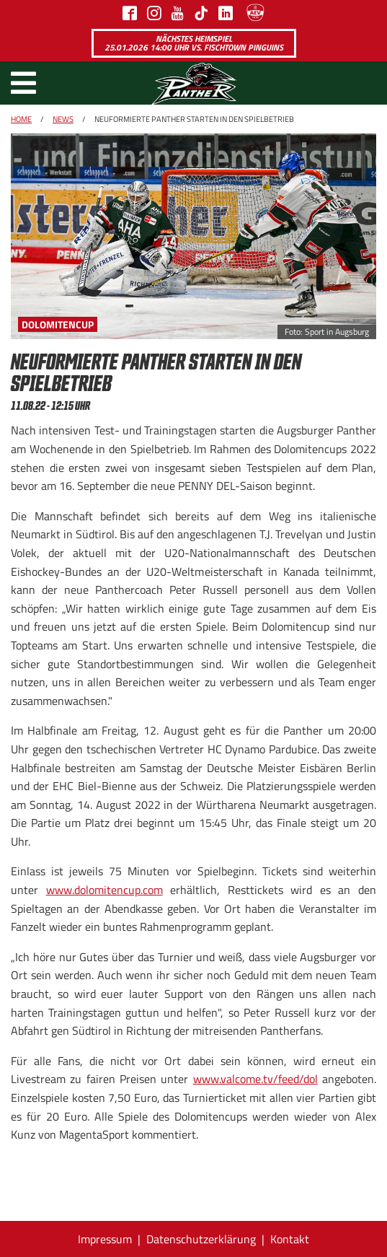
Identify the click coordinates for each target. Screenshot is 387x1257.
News (63, 119)
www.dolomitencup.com (104, 889)
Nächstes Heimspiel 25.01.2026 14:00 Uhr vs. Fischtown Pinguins (193, 43)
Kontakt (289, 1239)
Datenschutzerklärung (201, 1239)
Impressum (105, 1239)
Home (21, 119)
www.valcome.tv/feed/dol (255, 1078)
